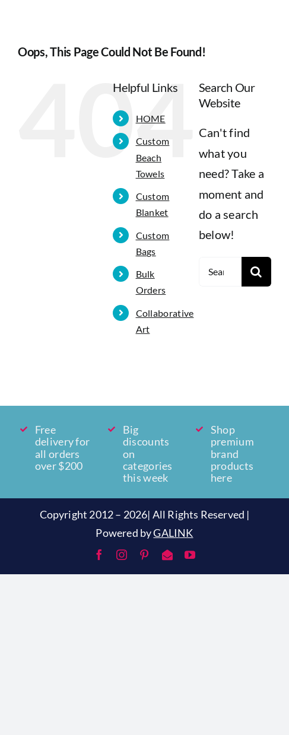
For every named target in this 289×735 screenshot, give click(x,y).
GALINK (173, 532)
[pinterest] (144, 554)
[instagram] (121, 554)
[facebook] (99, 554)
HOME (151, 118)
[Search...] (220, 272)
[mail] (167, 554)
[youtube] (190, 554)
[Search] (256, 272)
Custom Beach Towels (153, 157)
